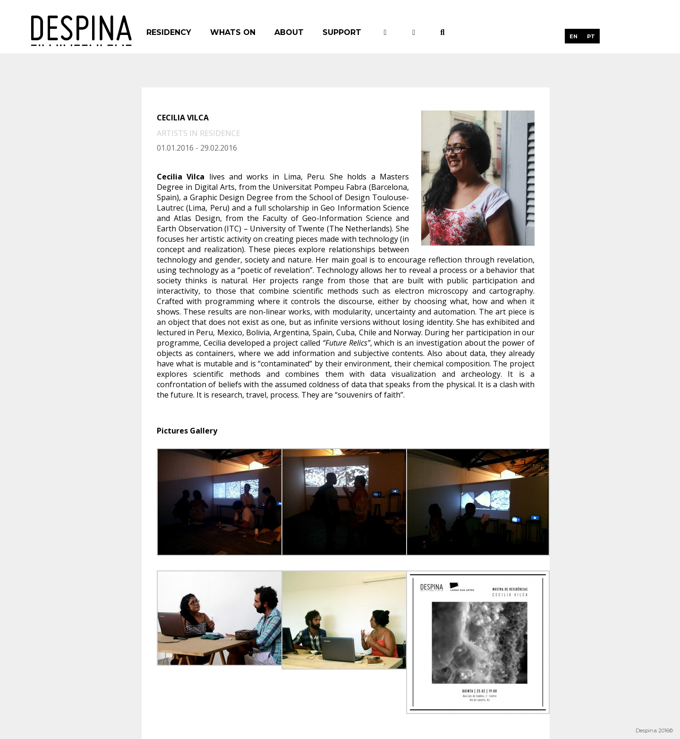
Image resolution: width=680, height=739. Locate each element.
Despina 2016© (654, 730)
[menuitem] (573, 36)
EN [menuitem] (574, 36)
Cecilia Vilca (183, 117)
